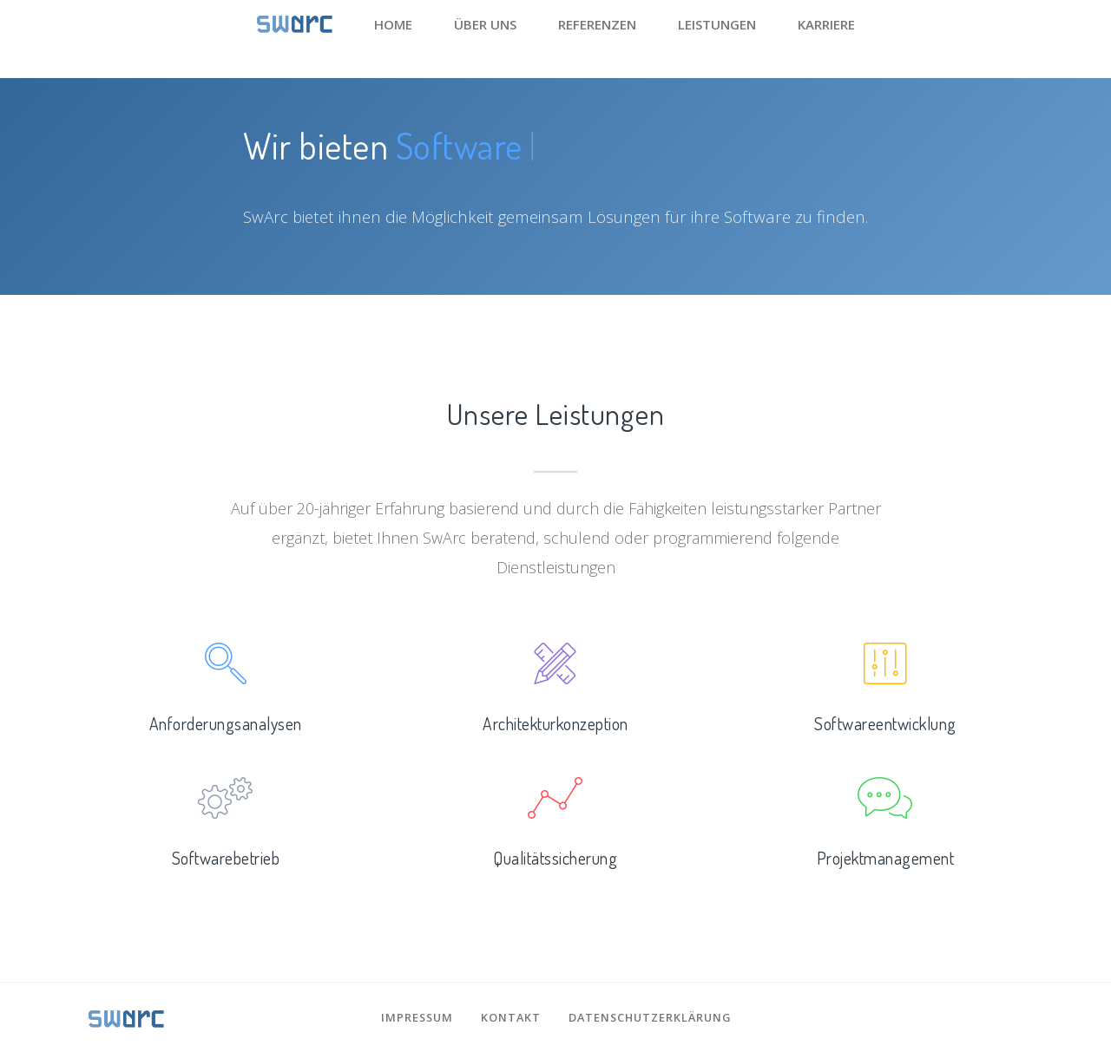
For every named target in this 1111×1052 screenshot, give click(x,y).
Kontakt (511, 1017)
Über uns (485, 24)
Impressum (417, 1017)
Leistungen (717, 24)
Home (393, 24)
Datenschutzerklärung (650, 1017)
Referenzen (597, 24)
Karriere (826, 24)
